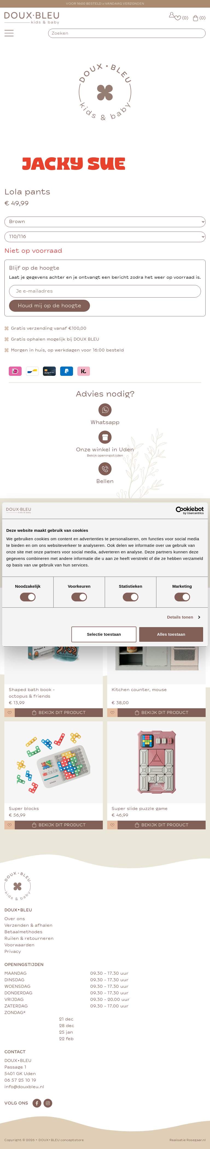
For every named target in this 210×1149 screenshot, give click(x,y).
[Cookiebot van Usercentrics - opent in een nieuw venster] (180, 510)
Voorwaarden (19, 945)
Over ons (14, 919)
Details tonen (180, 617)
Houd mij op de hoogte (49, 305)
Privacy (12, 951)
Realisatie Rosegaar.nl (188, 1140)
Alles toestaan (171, 634)
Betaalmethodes (23, 932)
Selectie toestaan (104, 634)
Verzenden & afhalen (28, 925)
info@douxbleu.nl (24, 1087)
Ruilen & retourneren (29, 938)
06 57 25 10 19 (20, 1080)
